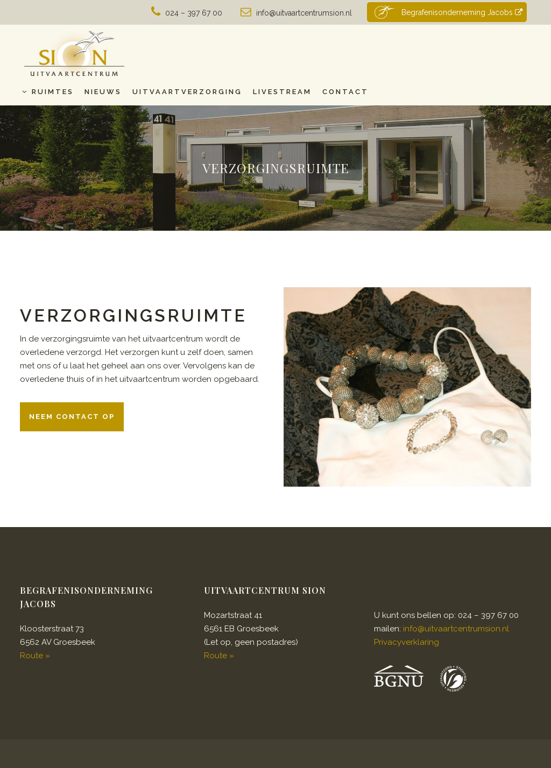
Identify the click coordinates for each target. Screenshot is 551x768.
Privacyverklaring (406, 642)
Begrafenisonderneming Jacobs (447, 12)
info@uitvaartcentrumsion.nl (304, 13)
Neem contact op (72, 417)
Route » (35, 655)
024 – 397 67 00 (193, 13)
